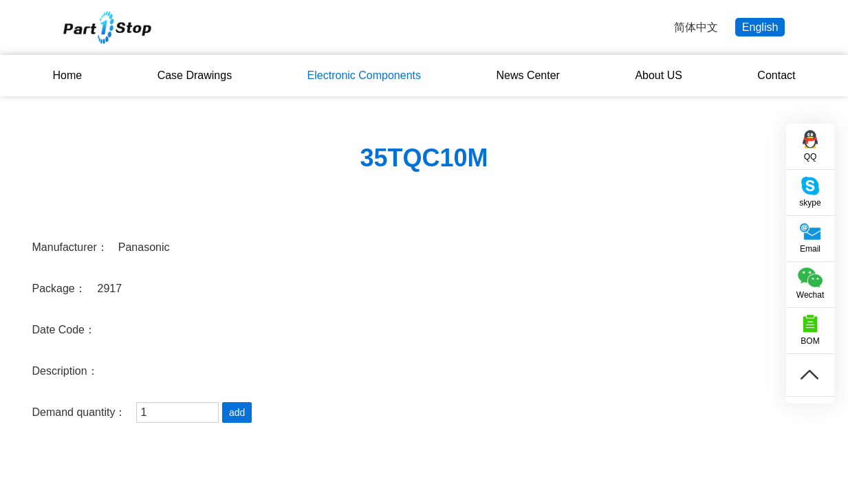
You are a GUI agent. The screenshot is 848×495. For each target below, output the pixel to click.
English (760, 27)
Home (68, 75)
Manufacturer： (70, 247)
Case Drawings (194, 75)
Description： (65, 371)
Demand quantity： (79, 412)
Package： (59, 288)
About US (658, 75)
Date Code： (64, 330)
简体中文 (696, 27)
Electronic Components (364, 75)
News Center (527, 75)
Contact (776, 75)
